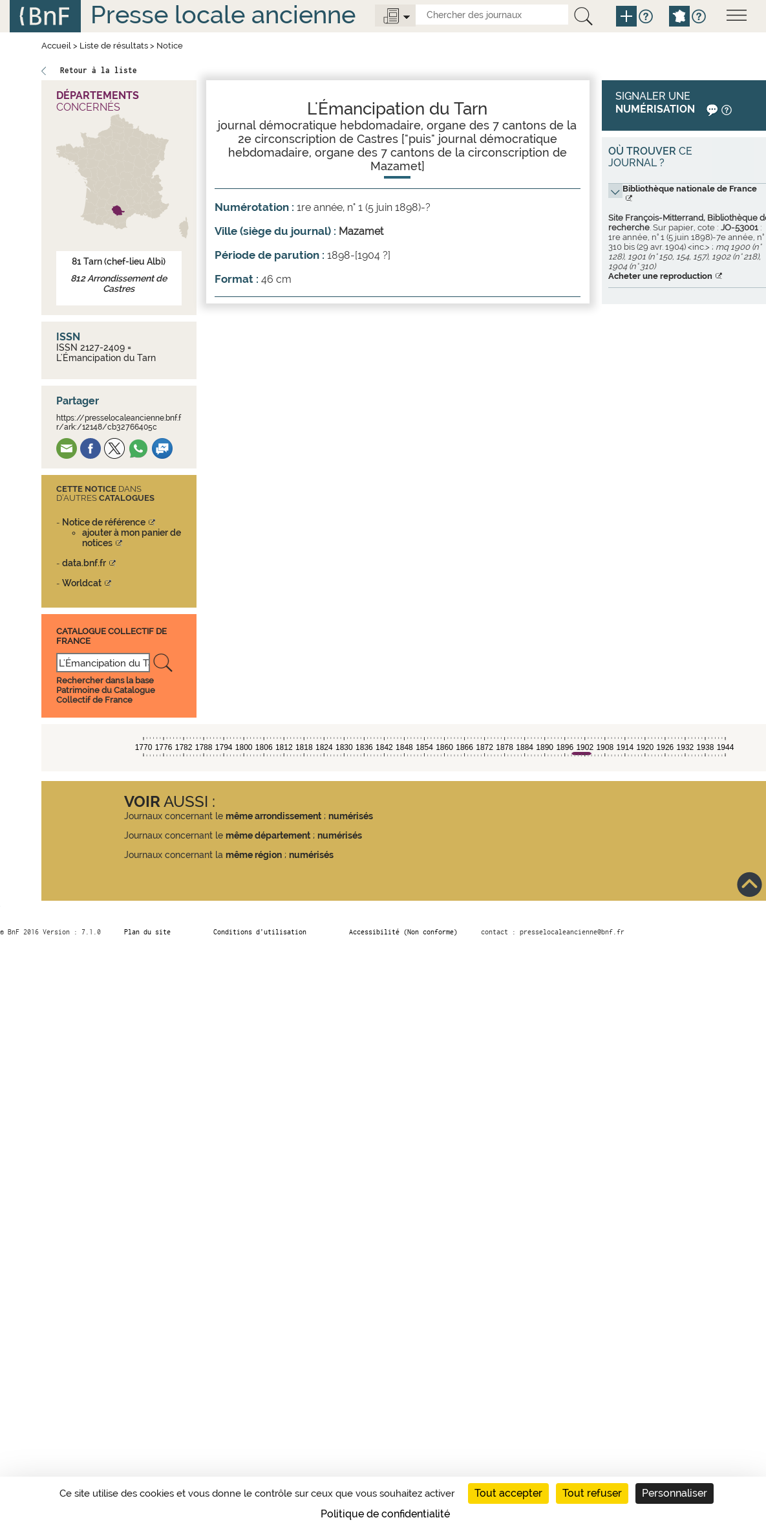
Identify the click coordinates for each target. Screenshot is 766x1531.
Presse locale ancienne (223, 14)
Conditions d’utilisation (259, 932)
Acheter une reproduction (660, 276)
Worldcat (81, 583)
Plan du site (147, 932)
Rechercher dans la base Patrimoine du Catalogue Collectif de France (105, 690)
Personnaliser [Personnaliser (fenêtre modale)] (674, 1493)
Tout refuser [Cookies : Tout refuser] (592, 1493)
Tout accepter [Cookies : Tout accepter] (508, 1493)
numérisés (350, 816)
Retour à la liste (98, 70)
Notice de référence (103, 522)
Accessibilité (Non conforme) (403, 932)
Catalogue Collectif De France (111, 635)
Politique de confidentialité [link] (385, 1514)
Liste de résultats (114, 45)
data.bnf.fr (84, 563)
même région (254, 855)
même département (268, 835)
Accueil (56, 45)
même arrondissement (273, 816)
